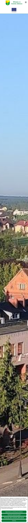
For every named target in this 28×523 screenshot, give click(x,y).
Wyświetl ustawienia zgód (14, 514)
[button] (26, 2)
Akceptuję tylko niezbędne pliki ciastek (14, 517)
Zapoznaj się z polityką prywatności (14, 512)
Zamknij (14, 520)
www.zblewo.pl (23, 498)
